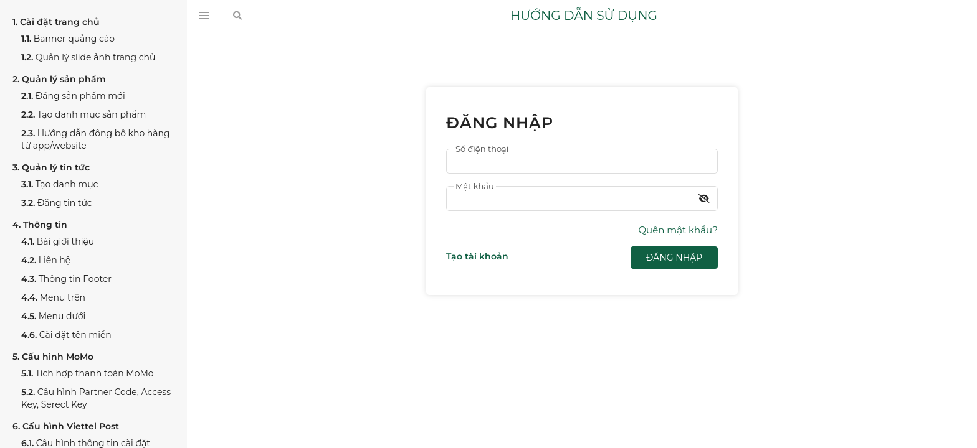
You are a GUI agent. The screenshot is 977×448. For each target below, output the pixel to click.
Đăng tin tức (56, 202)
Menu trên (53, 297)
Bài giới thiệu (57, 241)
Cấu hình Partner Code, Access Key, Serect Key (96, 398)
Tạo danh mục (59, 184)
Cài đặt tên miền (66, 334)
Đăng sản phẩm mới (73, 95)
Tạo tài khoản (477, 256)
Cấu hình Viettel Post (65, 426)
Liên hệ (45, 260)
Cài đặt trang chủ (56, 21)
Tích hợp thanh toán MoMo (87, 373)
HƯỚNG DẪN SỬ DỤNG (583, 15)
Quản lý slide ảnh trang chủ (88, 57)
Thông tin (39, 224)
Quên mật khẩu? (678, 230)
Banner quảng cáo (68, 38)
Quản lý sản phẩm (59, 79)
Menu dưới (53, 316)
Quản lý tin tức (51, 167)
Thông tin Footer (66, 278)
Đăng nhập (674, 257)
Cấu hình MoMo (52, 356)
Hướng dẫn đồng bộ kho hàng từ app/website (95, 139)
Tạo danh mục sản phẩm (83, 114)
